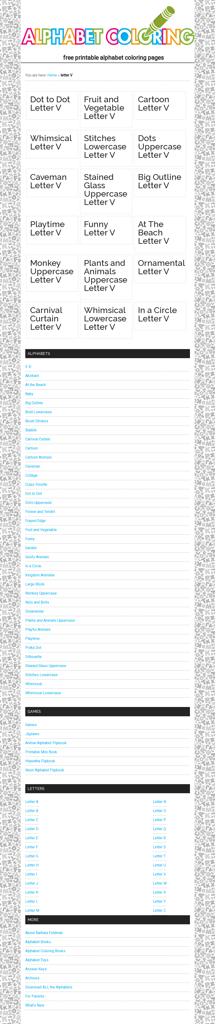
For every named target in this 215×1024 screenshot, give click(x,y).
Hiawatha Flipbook (40, 761)
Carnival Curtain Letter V (46, 318)
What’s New (34, 1005)
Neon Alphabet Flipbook (44, 770)
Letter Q (159, 829)
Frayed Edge (35, 521)
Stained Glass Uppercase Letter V (105, 189)
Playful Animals (38, 629)
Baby (29, 394)
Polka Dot (33, 647)
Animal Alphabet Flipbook (46, 743)
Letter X (159, 892)
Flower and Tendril (40, 511)
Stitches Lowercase (41, 675)
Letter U (159, 865)
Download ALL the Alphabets (48, 987)
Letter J (31, 883)
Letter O (159, 811)
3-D (28, 366)
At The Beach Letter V (153, 232)
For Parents (34, 996)
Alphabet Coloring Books (45, 951)
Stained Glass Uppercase (45, 666)
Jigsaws (32, 734)
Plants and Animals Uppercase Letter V (105, 275)
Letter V (159, 874)
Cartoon (31, 448)
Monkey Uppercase (41, 593)
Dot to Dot (33, 493)
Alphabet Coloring (108, 27)
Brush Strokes (36, 421)
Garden (31, 548)
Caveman (32, 466)
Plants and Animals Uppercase (50, 620)
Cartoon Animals (38, 457)
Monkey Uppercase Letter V (52, 271)
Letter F (31, 847)
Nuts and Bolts (37, 602)
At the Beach (35, 385)
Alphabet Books (38, 942)
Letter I (31, 874)
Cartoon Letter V (153, 103)
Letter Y (159, 901)
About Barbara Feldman (44, 933)
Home (52, 75)
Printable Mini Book (41, 752)
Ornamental (34, 611)
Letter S (159, 847)
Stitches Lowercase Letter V (105, 146)
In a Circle (33, 566)
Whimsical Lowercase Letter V (105, 318)
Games (31, 725)
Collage (31, 475)
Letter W (160, 883)
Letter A (31, 801)
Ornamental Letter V (161, 267)
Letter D (32, 829)
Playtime (32, 638)
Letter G (31, 856)
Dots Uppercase (38, 502)
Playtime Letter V (47, 228)
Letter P (159, 820)
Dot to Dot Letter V (50, 103)
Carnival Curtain (37, 439)
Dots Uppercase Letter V (159, 146)
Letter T (159, 856)
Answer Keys (36, 969)
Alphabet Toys (36, 960)
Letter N (159, 801)
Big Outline (34, 403)
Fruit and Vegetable (41, 530)
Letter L (31, 901)
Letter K (31, 892)
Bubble (31, 430)
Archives (32, 978)
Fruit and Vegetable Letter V (104, 107)
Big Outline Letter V (159, 181)
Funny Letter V (99, 228)
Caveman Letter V (48, 181)
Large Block (35, 584)
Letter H (32, 865)
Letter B (31, 811)
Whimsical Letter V (51, 142)
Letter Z (159, 910)
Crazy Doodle (36, 484)
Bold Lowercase (38, 412)
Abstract (32, 375)
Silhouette (33, 656)
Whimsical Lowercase (43, 693)
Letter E (31, 838)
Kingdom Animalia (39, 575)
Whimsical (33, 684)
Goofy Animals (37, 557)
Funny (30, 539)
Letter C (31, 820)
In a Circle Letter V (157, 314)
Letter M (32, 910)
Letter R (159, 838)
